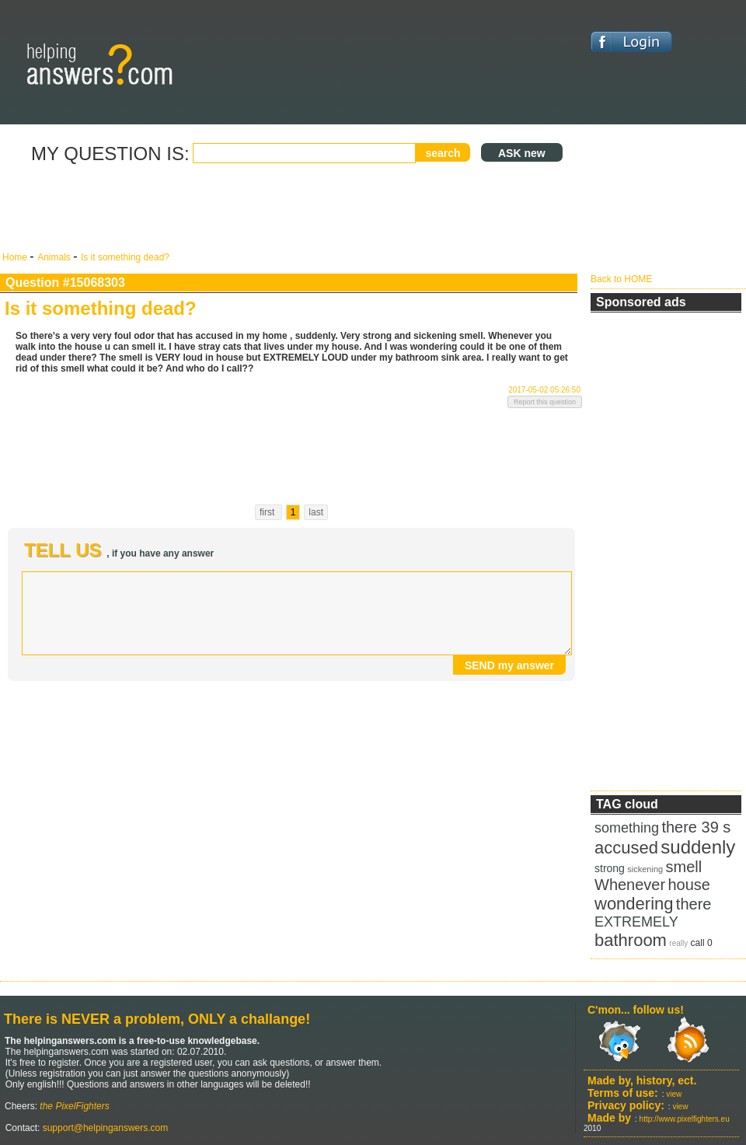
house (689, 884)
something (626, 828)
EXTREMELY (636, 922)
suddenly (698, 846)
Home (16, 257)
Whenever (629, 884)
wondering (634, 903)
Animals (55, 257)
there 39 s (695, 827)
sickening (645, 869)
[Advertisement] (291, 208)
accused (626, 847)
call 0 (702, 942)
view (674, 1094)
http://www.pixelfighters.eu (685, 1119)
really (678, 943)
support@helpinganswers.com (104, 1127)
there (694, 904)
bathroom (630, 940)
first (268, 512)
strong (609, 868)
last (316, 512)
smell (683, 866)
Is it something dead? (125, 257)
